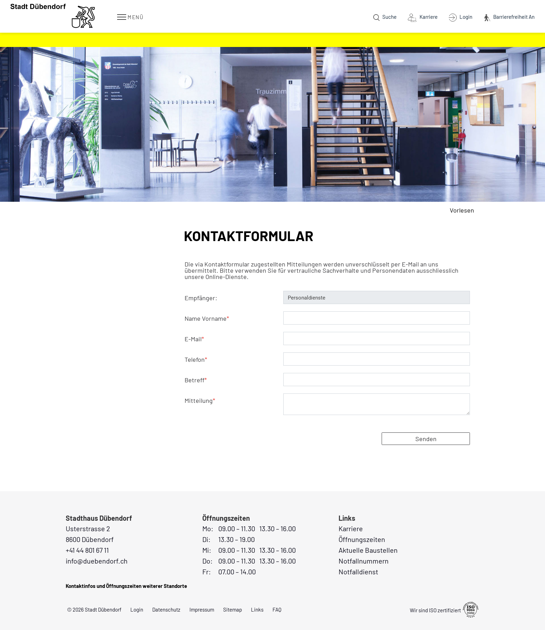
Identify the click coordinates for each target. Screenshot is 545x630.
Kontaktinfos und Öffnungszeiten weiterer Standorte (126, 586)
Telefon (196, 359)
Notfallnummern (364, 561)
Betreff (196, 380)
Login (136, 609)
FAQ (277, 609)
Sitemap (232, 609)
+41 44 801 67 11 (87, 550)
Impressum (201, 609)
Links (257, 609)
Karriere (351, 528)
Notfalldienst (358, 571)
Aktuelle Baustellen (368, 550)
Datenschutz (166, 609)
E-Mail (194, 339)
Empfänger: (201, 298)
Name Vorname (207, 318)
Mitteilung (200, 400)
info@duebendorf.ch (97, 561)
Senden (426, 438)
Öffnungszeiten (362, 539)
